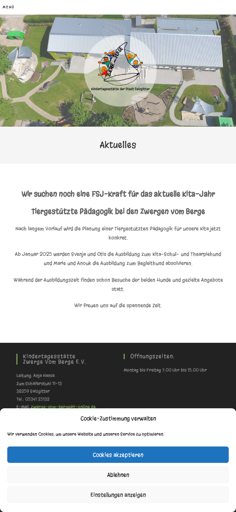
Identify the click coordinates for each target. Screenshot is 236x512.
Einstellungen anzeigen (118, 495)
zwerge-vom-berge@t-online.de (63, 407)
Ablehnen (118, 475)
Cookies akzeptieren (118, 455)
